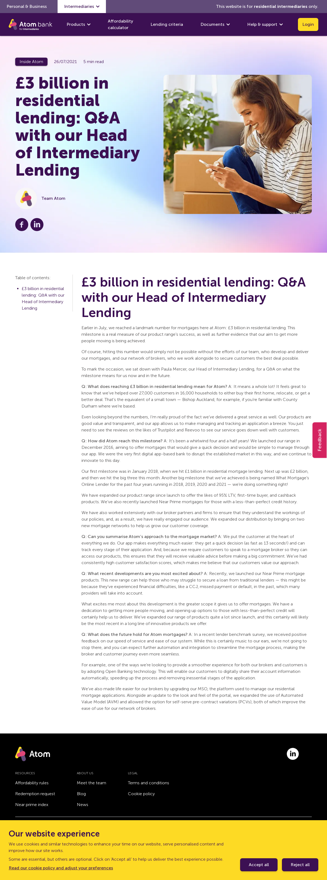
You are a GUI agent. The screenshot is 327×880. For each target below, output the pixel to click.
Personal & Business (27, 6)
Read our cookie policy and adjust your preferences (61, 867)
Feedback (320, 440)
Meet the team (91, 782)
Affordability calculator (120, 24)
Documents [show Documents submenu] (215, 24)
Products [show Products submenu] (78, 24)
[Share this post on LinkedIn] (36, 224)
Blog (81, 793)
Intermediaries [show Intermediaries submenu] (81, 6)
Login (308, 24)
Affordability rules (32, 782)
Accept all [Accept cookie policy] (259, 864)
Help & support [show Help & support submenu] (265, 24)
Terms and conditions (148, 782)
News (82, 804)
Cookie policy (141, 793)
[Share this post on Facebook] (21, 224)
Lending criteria (166, 24)
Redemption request (35, 793)
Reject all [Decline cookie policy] (300, 864)
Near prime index (31, 804)
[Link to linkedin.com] (293, 754)
